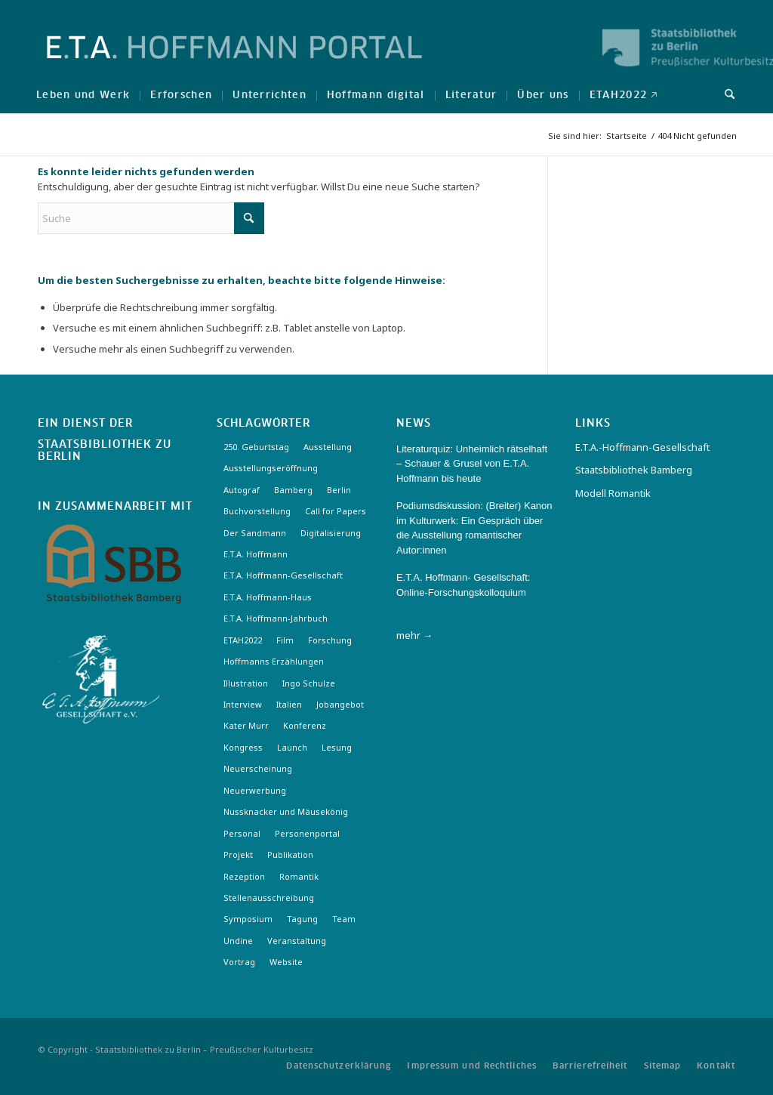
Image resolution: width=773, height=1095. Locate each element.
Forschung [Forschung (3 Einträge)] (330, 640)
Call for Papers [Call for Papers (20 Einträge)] (335, 511)
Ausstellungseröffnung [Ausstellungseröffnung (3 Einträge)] (270, 467)
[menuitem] (83, 94)
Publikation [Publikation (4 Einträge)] (290, 854)
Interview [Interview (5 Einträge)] (242, 704)
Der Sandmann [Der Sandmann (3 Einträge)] (254, 532)
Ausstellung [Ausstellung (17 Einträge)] (327, 446)
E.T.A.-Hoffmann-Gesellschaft (642, 447)
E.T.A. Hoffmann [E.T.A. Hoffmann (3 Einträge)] (255, 554)
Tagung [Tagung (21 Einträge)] (302, 918)
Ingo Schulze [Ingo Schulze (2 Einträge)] (308, 683)
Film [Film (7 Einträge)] (285, 640)
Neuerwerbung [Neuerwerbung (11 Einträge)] (254, 790)
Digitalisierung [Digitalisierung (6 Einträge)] (330, 532)
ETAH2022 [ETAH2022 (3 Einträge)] (242, 640)
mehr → (414, 635)
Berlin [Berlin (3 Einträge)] (339, 489)
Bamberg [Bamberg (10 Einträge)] (293, 489)
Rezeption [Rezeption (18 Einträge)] (244, 876)
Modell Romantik (613, 493)
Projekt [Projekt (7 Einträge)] (238, 854)
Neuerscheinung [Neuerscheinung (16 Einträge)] (257, 768)
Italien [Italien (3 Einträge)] (289, 704)
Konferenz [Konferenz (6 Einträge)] (304, 725)
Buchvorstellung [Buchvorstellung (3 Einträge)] (257, 511)
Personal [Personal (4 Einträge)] (241, 833)
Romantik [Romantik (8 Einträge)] (299, 876)
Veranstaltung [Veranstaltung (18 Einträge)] (296, 940)
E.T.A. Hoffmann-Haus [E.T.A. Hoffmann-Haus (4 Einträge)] (267, 597)
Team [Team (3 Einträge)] (344, 918)
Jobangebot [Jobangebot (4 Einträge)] (340, 704)
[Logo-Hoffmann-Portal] (234, 60)
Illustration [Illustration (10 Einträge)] (245, 683)
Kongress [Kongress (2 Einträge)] (243, 747)
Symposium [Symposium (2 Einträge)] (248, 918)
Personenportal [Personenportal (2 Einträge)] (307, 833)
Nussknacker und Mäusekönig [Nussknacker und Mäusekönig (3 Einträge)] (285, 811)
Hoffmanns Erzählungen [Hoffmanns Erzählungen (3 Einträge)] (273, 661)
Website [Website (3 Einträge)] (286, 961)
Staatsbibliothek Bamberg (633, 470)
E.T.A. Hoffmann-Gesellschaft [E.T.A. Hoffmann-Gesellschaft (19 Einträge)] (283, 575)
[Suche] (725, 94)
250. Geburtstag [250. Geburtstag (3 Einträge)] (256, 446)
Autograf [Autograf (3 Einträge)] (241, 489)
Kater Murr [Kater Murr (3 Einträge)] (246, 725)
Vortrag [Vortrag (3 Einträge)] (239, 961)
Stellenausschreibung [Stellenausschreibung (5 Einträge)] (268, 897)
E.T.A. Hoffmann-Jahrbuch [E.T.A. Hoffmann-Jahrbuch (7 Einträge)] (275, 618)
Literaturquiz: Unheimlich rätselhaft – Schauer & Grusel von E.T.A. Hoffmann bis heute (471, 463)
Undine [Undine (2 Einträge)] (238, 940)
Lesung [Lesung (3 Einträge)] (337, 747)
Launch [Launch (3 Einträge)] (292, 747)
